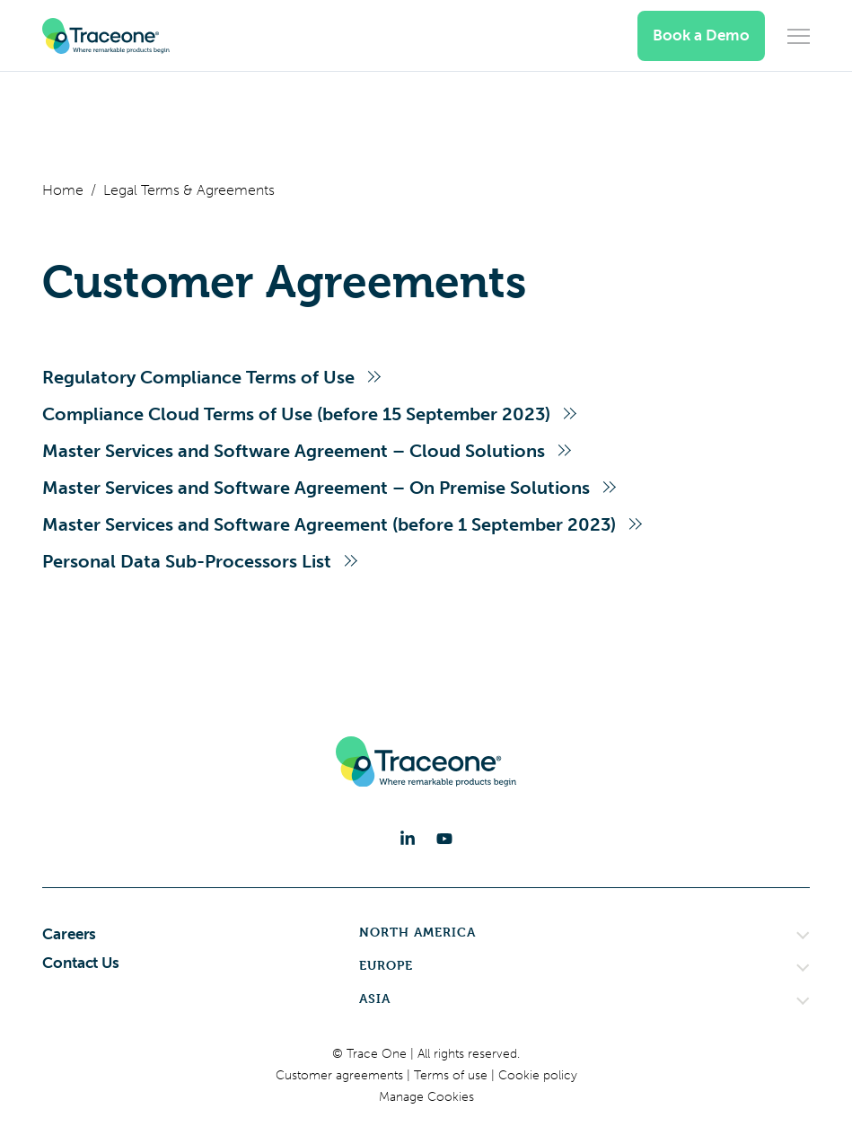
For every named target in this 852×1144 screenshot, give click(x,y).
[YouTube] (444, 839)
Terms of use (452, 1075)
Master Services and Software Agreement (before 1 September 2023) (329, 524)
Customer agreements (341, 1075)
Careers (69, 934)
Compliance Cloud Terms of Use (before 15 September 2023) (296, 414)
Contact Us (80, 963)
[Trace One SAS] (106, 36)
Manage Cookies (426, 1096)
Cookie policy (537, 1075)
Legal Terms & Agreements (189, 189)
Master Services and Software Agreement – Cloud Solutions (293, 451)
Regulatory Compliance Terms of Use (198, 377)
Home (62, 189)
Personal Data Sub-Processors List (186, 561)
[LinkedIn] (408, 839)
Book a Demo (701, 35)
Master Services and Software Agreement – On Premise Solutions (316, 487)
